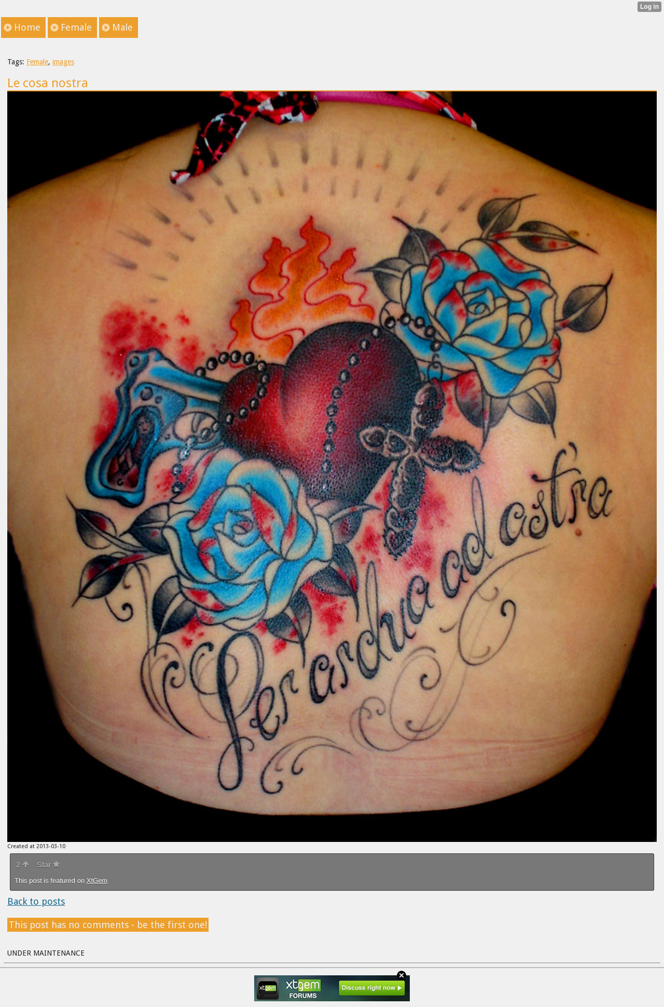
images (63, 62)
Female (37, 62)
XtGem (97, 880)
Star (48, 865)
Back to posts (36, 901)
